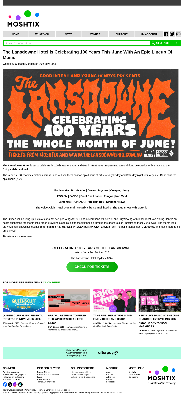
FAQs (39, 377)
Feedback (110, 382)
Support (122, 34)
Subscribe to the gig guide (14, 374)
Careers (109, 379)
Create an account (11, 372)
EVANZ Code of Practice (48, 374)
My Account (149, 34)
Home (15, 34)
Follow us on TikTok (11, 379)
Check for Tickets (92, 267)
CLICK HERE (51, 282)
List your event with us (81, 372)
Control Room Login (80, 374)
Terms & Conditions (46, 382)
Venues (95, 34)
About (109, 372)
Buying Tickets (43, 372)
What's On (42, 34)
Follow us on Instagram (13, 377)
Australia (133, 372)
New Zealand (135, 374)
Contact (109, 374)
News (68, 34)
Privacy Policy (43, 379)
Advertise (110, 377)
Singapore (133, 377)
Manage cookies (63, 390)
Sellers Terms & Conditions (83, 377)
